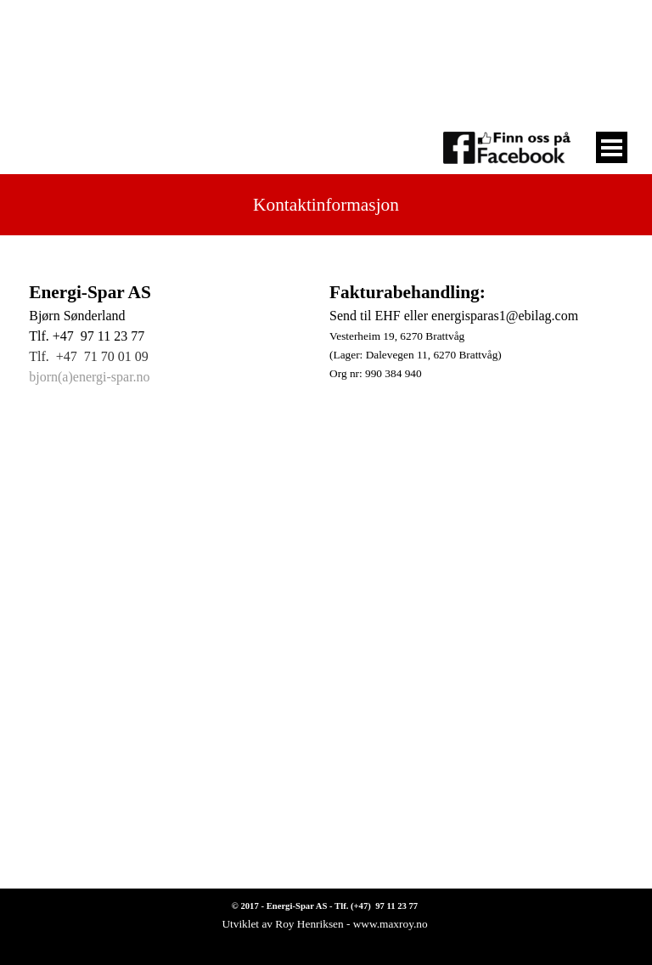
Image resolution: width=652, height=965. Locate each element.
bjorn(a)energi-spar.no (89, 377)
